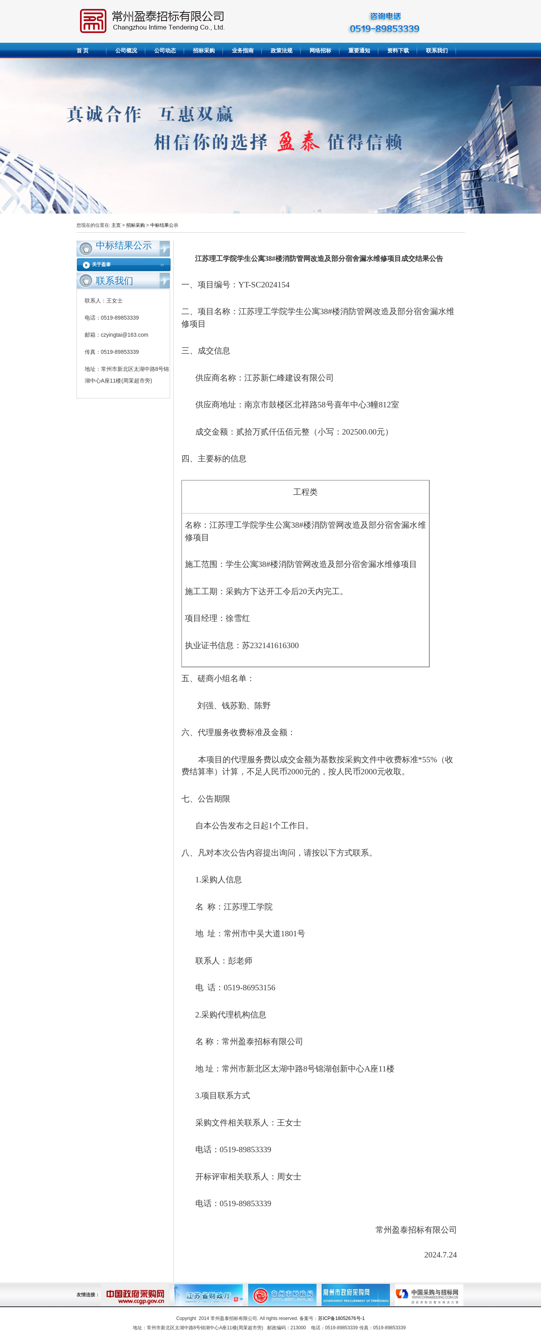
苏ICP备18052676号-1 (341, 1318)
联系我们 (437, 50)
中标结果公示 (164, 225)
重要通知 (359, 50)
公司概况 (126, 50)
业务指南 (243, 50)
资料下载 (398, 50)
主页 (116, 225)
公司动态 (165, 50)
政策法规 (281, 50)
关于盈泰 (101, 264)
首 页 (83, 50)
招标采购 (204, 50)
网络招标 (320, 50)
